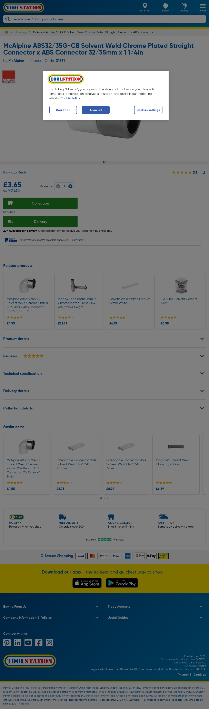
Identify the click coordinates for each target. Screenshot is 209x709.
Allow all (96, 110)
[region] (106, 95)
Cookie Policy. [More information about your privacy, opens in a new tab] (70, 98)
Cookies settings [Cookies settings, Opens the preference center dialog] (148, 110)
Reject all (63, 110)
